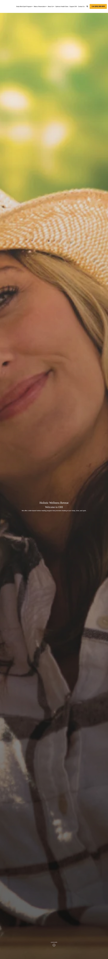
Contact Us (81, 4)
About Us (50, 4)
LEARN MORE (54, 942)
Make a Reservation (39, 4)
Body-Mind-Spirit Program (23, 4)
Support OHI (73, 4)
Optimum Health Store (61, 4)
